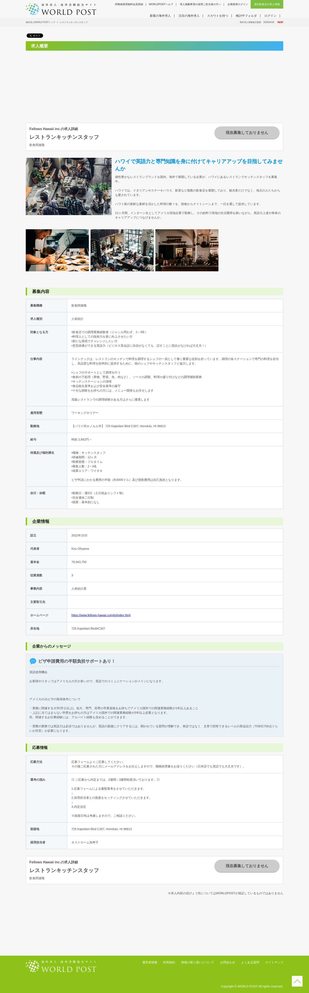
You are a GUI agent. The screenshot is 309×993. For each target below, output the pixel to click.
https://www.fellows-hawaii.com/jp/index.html (100, 615)
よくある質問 (250, 962)
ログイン (270, 15)
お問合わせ (227, 962)
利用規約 (169, 962)
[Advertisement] (66, 84)
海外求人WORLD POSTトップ (40, 22)
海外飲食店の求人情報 (267, 4)
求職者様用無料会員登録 (129, 4)
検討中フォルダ (246, 15)
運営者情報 (149, 962)
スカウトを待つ (217, 15)
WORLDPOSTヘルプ (161, 4)
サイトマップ (274, 962)
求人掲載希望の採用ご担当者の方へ (200, 4)
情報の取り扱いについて (197, 962)
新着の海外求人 (160, 15)
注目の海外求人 (189, 15)
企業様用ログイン (237, 4)
